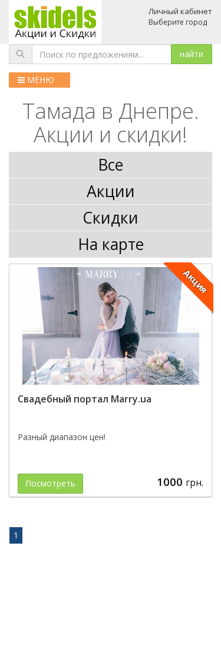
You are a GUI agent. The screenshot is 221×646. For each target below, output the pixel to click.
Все (110, 164)
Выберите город (178, 22)
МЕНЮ (36, 79)
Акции (111, 191)
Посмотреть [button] (50, 483)
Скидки (110, 217)
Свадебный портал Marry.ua (84, 398)
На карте (111, 244)
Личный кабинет (180, 11)
